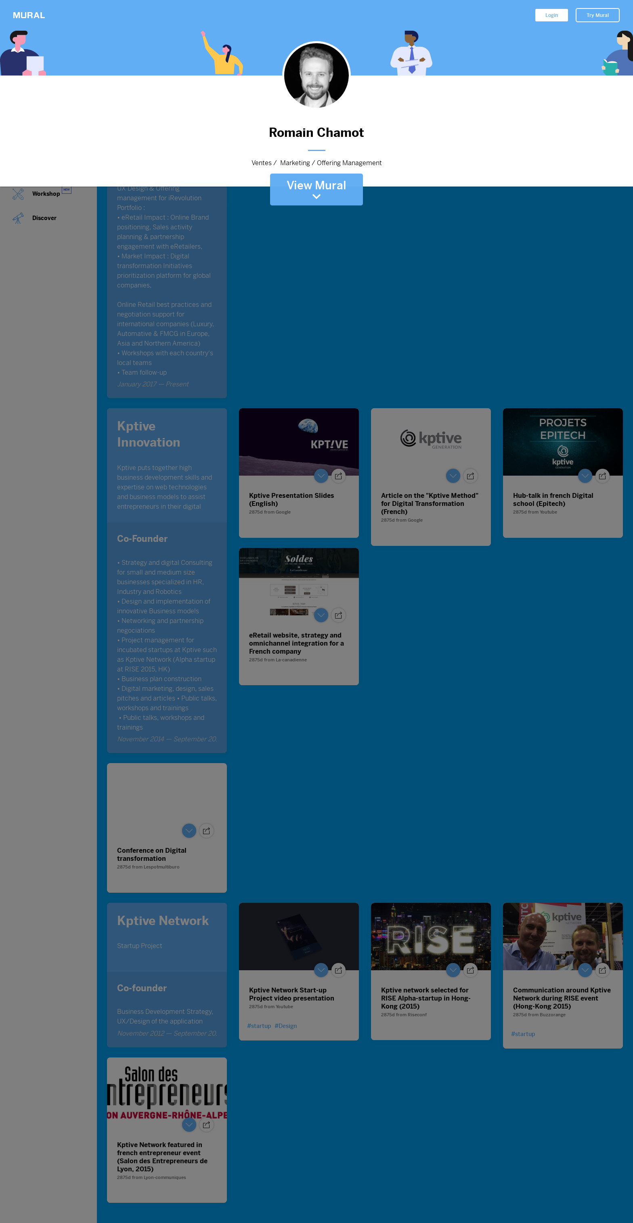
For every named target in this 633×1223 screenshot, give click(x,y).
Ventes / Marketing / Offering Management (316, 163)
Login (551, 15)
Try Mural (598, 15)
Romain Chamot (316, 132)
